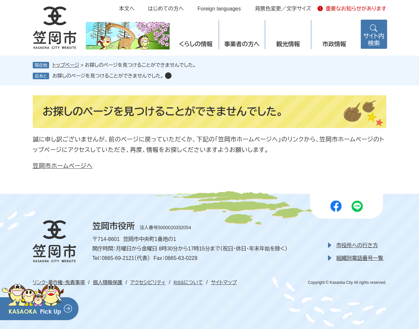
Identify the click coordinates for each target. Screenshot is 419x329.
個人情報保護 (107, 282)
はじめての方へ (166, 8)
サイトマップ (224, 282)
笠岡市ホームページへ (63, 166)
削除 (168, 75)
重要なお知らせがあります (355, 8)
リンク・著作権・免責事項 (59, 282)
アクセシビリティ (147, 282)
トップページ (65, 65)
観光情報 (288, 44)
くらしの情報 (195, 44)
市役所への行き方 (357, 245)
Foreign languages (219, 8)
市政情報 (334, 44)
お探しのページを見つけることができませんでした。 (107, 76)
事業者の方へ (242, 44)
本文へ (127, 8)
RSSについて (188, 282)
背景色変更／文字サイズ (283, 8)
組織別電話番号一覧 (359, 258)
